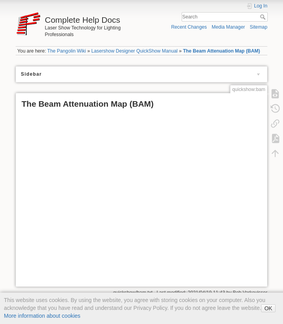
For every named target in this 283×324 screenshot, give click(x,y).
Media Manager (228, 27)
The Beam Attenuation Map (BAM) (221, 51)
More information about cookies (42, 316)
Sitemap (258, 27)
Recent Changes (189, 27)
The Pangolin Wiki (66, 51)
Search (263, 17)
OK (268, 308)
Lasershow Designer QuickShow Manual (134, 51)
